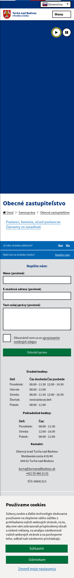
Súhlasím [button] (36, 548)
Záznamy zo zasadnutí (23, 226)
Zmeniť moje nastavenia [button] (37, 569)
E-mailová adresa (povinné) (22, 289)
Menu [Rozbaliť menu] (62, 14)
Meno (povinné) (13, 273)
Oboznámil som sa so (37, 340)
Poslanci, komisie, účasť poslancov (33, 221)
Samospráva (27, 212)
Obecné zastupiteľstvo (55, 212)
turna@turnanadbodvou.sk (37, 469)
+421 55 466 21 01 (37, 473)
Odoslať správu (37, 352)
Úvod (8, 212)
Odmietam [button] (37, 559)
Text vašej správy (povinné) (21, 305)
